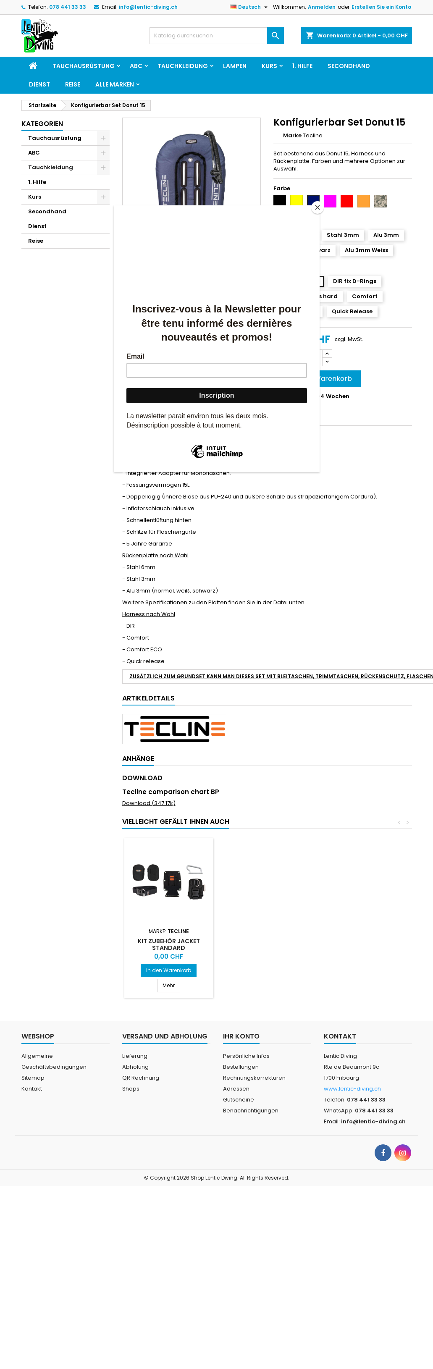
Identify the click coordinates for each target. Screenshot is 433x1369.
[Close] (317, 207)
